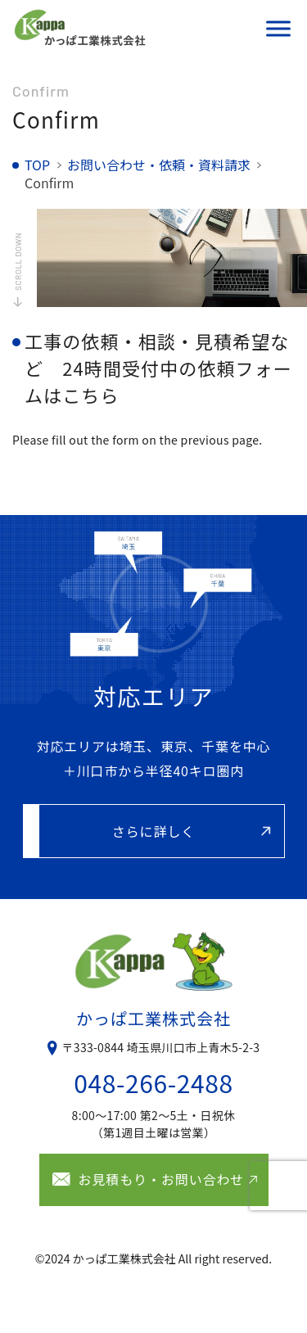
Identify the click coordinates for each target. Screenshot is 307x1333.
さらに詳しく (153, 831)
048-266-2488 (153, 1082)
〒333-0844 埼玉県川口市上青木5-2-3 (161, 1047)
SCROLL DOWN (18, 262)
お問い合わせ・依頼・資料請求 (159, 164)
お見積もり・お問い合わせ (162, 1179)
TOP (37, 164)
